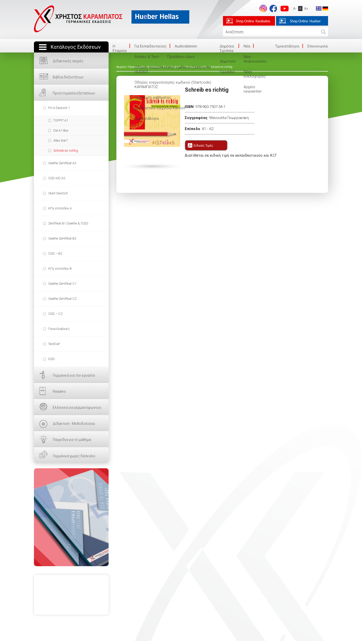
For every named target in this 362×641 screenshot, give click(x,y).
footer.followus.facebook (273, 8)
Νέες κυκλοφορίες (255, 74)
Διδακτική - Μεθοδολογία (74, 424)
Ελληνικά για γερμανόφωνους (77, 407)
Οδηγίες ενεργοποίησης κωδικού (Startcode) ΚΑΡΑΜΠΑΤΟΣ (172, 84)
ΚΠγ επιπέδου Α (60, 208)
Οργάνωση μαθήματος (152, 97)
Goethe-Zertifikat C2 (62, 299)
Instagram (263, 8)
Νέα (247, 46)
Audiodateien (186, 46)
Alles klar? (60, 140)
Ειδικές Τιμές (203, 145)
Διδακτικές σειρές (68, 61)
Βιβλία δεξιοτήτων (68, 77)
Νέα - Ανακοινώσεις (255, 59)
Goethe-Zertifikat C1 (62, 283)
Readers (59, 391)
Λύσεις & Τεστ (146, 56)
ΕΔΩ (71, 517)
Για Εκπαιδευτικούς (150, 46)
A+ (306, 9)
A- (294, 9)
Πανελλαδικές (59, 329)
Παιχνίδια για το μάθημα (72, 440)
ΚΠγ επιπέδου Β (60, 268)
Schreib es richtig (65, 150)
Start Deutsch (58, 193)
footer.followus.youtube (285, 9)
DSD (51, 359)
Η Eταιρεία (119, 48)
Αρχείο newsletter (253, 89)
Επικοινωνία (317, 46)
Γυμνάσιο (227, 72)
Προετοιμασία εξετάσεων (74, 93)
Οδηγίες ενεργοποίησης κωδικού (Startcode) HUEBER (172, 69)
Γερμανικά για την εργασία (74, 375)
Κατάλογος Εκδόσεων (76, 47)
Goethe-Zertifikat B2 (62, 238)
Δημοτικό (228, 61)
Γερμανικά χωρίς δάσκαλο (74, 456)
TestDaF (54, 344)
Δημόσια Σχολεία (227, 48)
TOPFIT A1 (60, 120)
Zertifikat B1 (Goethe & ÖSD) (68, 223)
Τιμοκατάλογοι (146, 118)
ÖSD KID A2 (56, 178)
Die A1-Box (60, 130)
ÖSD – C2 (55, 314)
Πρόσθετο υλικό (181, 56)
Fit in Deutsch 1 (59, 108)
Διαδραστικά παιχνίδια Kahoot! (160, 108)
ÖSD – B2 (55, 253)
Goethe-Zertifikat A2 (62, 163)
